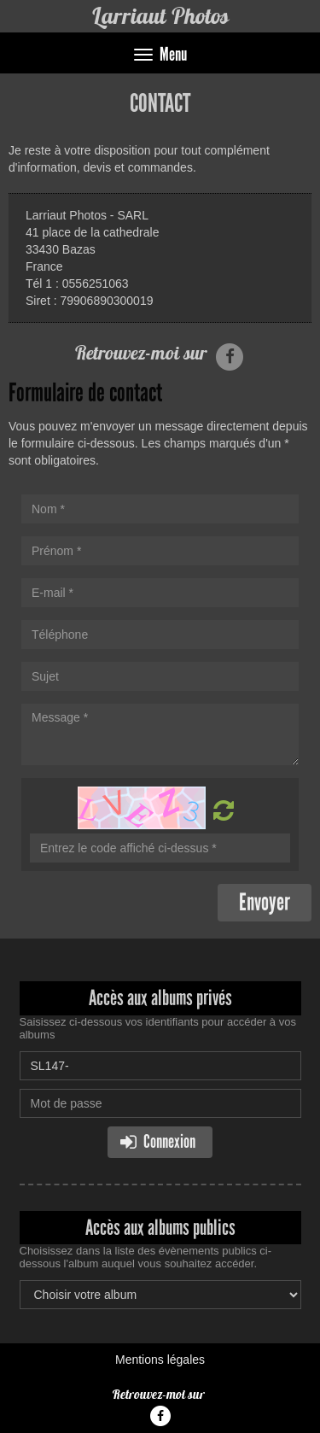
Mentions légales (160, 1359)
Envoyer (264, 902)
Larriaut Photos (160, 16)
